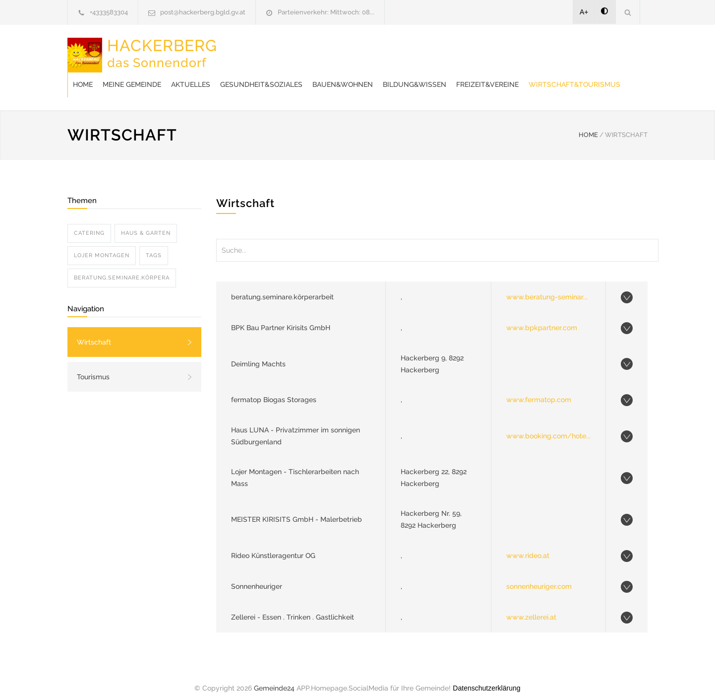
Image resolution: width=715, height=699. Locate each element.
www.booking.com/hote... (548, 426)
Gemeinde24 (274, 678)
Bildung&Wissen (573, 50)
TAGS (154, 245)
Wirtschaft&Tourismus (350, 74)
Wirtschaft (94, 332)
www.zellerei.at (531, 607)
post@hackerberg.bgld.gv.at (202, 12)
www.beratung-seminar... (547, 287)
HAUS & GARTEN (146, 223)
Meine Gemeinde (290, 50)
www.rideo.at (527, 546)
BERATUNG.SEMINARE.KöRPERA (122, 268)
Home (241, 50)
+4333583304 (109, 12)
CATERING (89, 223)
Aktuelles (349, 50)
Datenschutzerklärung (486, 678)
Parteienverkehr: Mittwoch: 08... (326, 12)
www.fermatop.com (538, 390)
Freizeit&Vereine (263, 74)
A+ (584, 12)
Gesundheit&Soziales (420, 50)
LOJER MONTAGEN (101, 245)
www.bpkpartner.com (541, 318)
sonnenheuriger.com (539, 576)
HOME (588, 125)
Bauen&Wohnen (501, 50)
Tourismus (93, 367)
